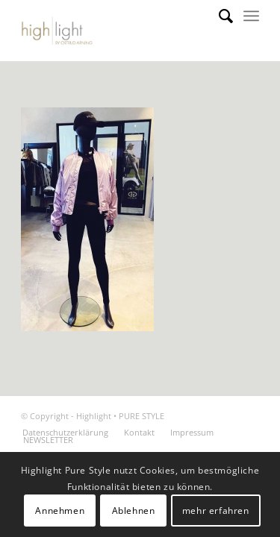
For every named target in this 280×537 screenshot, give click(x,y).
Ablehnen (133, 510)
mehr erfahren (215, 510)
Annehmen (59, 510)
